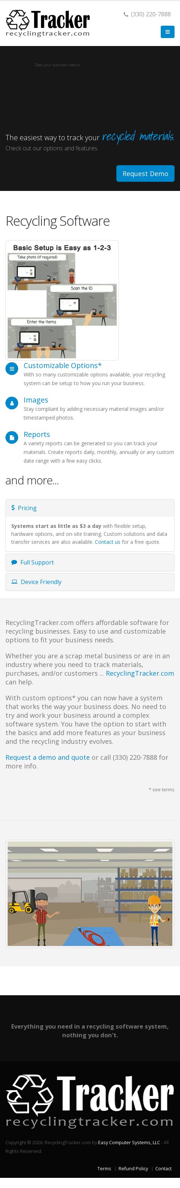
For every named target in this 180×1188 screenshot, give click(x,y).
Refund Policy (133, 1169)
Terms (104, 1169)
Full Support (32, 562)
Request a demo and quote (47, 757)
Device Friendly (36, 582)
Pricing (24, 508)
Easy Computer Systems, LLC (129, 1142)
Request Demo (145, 173)
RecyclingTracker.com (140, 673)
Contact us (107, 541)
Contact (163, 1169)
